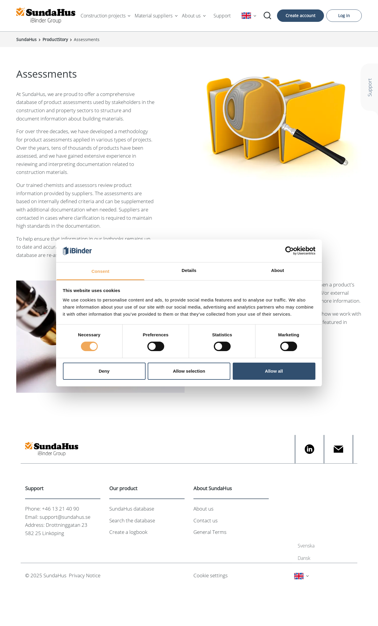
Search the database (132, 520)
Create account (300, 15)
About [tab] (277, 270)
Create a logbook (128, 532)
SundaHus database (131, 508)
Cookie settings (210, 575)
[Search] (267, 15)
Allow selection (189, 371)
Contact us (205, 520)
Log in (344, 15)
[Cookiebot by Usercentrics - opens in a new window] (289, 250)
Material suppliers (153, 15)
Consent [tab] (101, 271)
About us (191, 15)
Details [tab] (189, 270)
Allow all (274, 371)
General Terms (210, 532)
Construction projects (103, 15)
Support (222, 15)
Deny (104, 371)
